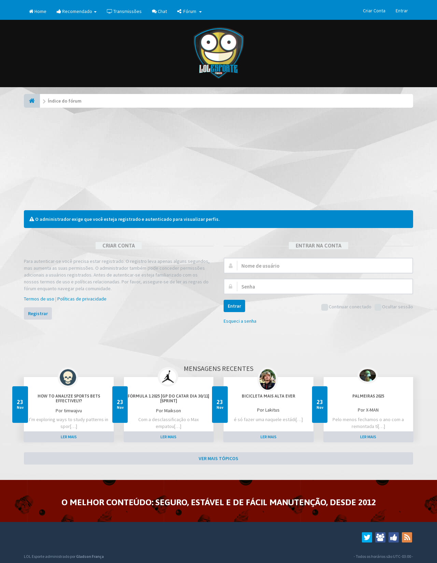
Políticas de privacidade (82, 299)
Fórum (189, 11)
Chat (159, 11)
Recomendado (77, 11)
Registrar (38, 313)
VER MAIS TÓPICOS (218, 458)
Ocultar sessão (394, 307)
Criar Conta (374, 11)
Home (37, 11)
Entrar (402, 11)
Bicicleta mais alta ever (268, 396)
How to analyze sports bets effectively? (69, 398)
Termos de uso (39, 299)
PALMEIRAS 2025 (368, 396)
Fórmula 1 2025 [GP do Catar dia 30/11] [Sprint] (168, 398)
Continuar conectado (346, 307)
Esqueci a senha (240, 321)
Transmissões (124, 11)
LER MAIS (69, 436)
